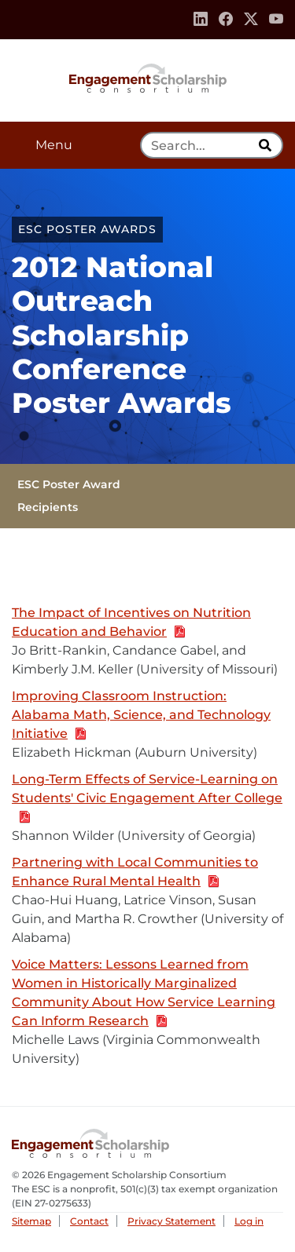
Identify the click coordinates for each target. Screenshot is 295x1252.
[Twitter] (251, 19)
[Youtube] (276, 19)
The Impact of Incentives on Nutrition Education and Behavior (131, 623)
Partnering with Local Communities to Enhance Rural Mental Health (135, 872)
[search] (267, 145)
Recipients (47, 507)
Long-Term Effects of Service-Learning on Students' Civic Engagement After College (147, 799)
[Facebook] (226, 19)
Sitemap (31, 1221)
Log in (249, 1221)
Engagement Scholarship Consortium (148, 77)
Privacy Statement (171, 1221)
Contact (89, 1221)
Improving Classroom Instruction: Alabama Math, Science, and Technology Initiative (141, 715)
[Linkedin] (201, 19)
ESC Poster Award (68, 484)
